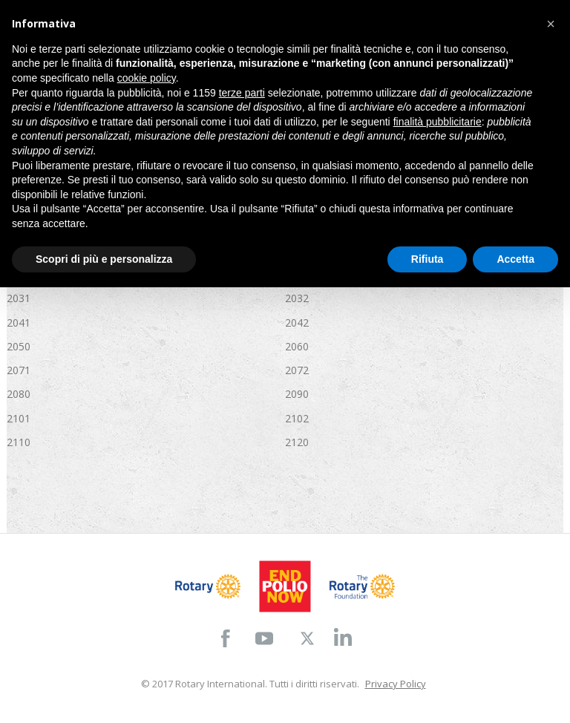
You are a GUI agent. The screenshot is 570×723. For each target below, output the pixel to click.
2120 (297, 442)
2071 (18, 370)
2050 (18, 346)
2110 (18, 442)
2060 (297, 346)
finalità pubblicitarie (437, 122)
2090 (297, 394)
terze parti (242, 93)
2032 (297, 298)
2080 (18, 394)
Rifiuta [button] (427, 259)
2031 (18, 298)
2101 (18, 418)
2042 (297, 322)
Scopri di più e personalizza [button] (104, 259)
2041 (18, 322)
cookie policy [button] (146, 78)
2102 (297, 418)
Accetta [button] (515, 259)
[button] (551, 24)
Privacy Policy (395, 683)
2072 (297, 370)
